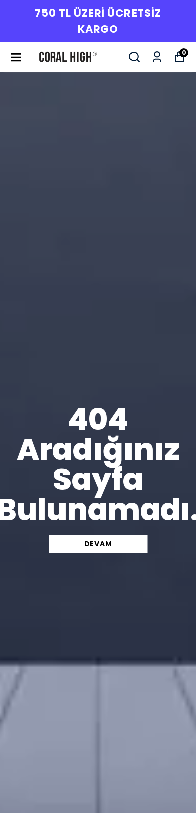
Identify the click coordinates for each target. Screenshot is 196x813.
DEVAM (98, 544)
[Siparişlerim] (157, 57)
